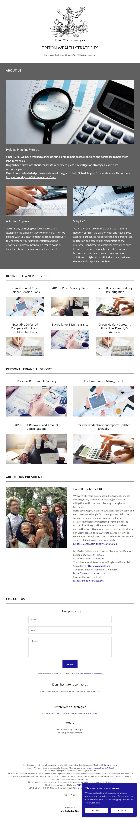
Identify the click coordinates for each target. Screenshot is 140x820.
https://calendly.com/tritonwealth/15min (31, 177)
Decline (96, 812)
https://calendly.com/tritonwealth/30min (95, 543)
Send (70, 664)
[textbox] (70, 619)
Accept (122, 812)
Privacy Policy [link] (79, 674)
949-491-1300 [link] (53, 713)
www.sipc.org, (111, 765)
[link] (70, 23)
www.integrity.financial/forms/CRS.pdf (97, 768)
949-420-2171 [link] (93, 713)
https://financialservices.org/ (88, 580)
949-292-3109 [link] (73, 713)
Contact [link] (69, 795)
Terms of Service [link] (93, 674)
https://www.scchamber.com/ (89, 573)
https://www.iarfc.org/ (99, 565)
